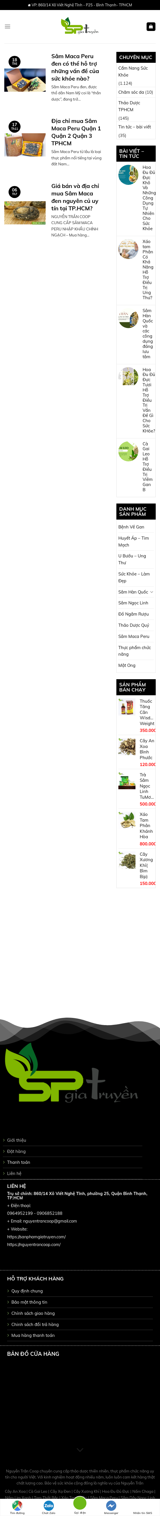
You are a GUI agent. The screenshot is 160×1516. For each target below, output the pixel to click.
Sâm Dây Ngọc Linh (138, 1497)
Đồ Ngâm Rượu (133, 614)
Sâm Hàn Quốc (133, 592)
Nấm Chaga (143, 1491)
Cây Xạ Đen (61, 1491)
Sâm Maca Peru (133, 636)
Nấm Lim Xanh (18, 1497)
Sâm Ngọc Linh (133, 603)
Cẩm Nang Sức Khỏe (133, 71)
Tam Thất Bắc (46, 1497)
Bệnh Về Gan (131, 527)
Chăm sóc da (131, 92)
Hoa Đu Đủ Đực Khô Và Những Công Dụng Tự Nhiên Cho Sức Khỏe (149, 198)
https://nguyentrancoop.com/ (33, 1244)
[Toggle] (152, 592)
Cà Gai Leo (38, 1491)
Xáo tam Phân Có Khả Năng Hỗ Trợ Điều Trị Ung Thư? (148, 269)
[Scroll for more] (80, 1450)
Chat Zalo (48, 1508)
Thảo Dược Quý (133, 625)
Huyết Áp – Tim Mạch (133, 541)
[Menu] (7, 26)
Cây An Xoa (16, 1491)
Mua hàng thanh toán (33, 1335)
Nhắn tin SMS (142, 1508)
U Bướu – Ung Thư (132, 559)
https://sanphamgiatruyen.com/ (36, 1236)
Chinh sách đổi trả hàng (35, 1324)
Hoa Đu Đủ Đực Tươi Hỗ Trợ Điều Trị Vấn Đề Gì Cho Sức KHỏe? (149, 400)
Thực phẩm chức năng (134, 651)
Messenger (111, 1508)
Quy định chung (27, 1291)
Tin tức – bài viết (134, 127)
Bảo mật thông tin (29, 1302)
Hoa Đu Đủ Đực (116, 1491)
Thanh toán (18, 1162)
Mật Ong (126, 665)
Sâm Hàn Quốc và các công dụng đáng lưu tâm (148, 333)
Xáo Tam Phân (74, 1497)
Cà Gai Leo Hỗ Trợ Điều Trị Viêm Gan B (148, 466)
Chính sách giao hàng (33, 1313)
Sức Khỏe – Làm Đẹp (134, 577)
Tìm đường (17, 1508)
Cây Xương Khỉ (87, 1491)
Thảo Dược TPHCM (129, 106)
